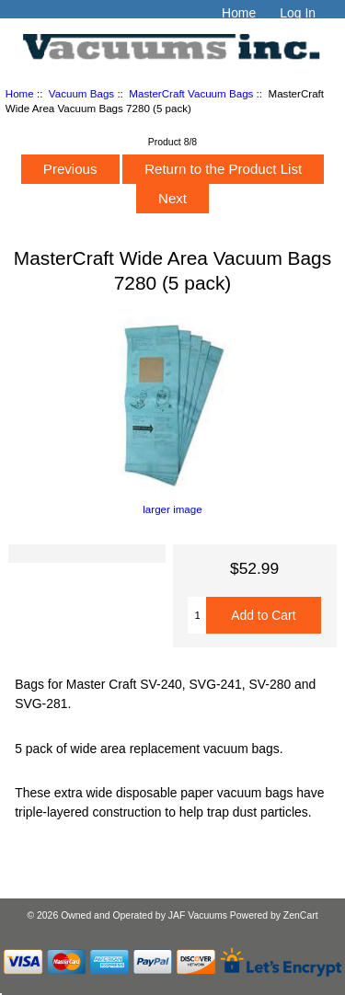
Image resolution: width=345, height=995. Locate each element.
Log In (298, 13)
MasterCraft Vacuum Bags (191, 93)
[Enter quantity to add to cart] (197, 615)
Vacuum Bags (81, 93)
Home (239, 13)
